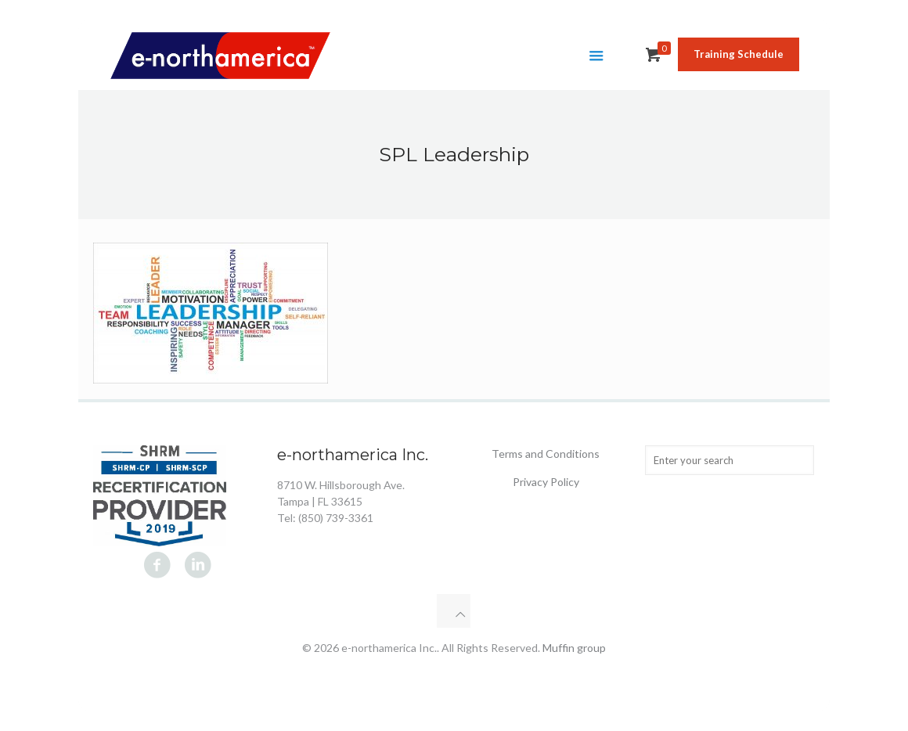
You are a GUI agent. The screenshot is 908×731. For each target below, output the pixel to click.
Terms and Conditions (546, 453)
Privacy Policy (546, 481)
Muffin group (574, 647)
